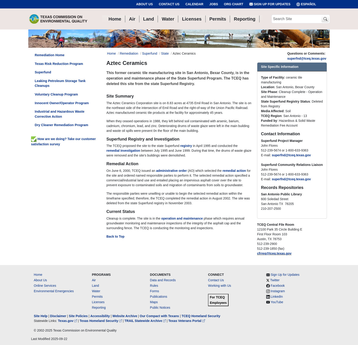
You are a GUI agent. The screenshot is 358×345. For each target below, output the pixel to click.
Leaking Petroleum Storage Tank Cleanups (60, 83)
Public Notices (160, 307)
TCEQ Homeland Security (201, 316)
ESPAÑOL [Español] (306, 4)
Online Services (45, 285)
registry (186, 146)
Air (94, 280)
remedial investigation (123, 150)
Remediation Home (49, 55)
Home (38, 274)
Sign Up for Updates (269, 4)
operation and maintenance (182, 218)
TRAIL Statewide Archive (145, 321)
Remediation (129, 53)
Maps (154, 302)
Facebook (278, 285)
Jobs (213, 4)
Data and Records (163, 280)
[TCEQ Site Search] (325, 19)
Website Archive (125, 316)
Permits (97, 296)
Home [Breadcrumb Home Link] (111, 53)
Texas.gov (68, 321)
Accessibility (100, 316)
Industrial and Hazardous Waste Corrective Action (59, 114)
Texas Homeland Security (101, 321)
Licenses (98, 302)
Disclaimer (58, 316)
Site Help (40, 316)
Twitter (274, 280)
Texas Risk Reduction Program (59, 64)
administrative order (171, 170)
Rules (154, 285)
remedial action (234, 170)
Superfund (149, 53)
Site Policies (78, 316)
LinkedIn (277, 296)
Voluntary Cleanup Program (56, 94)
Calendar (194, 4)
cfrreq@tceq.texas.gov (274, 253)
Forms (154, 291)
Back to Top (115, 236)
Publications (158, 296)
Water (96, 291)
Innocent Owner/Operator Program (62, 103)
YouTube (277, 302)
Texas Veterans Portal (186, 321)
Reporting (99, 307)
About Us (144, 4)
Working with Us (219, 285)
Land (95, 285)
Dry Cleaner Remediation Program (61, 125)
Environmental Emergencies (54, 291)
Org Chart (233, 4)
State (165, 53)
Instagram (278, 291)
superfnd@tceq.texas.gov (306, 58)
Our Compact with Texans (159, 316)
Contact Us (169, 4)
